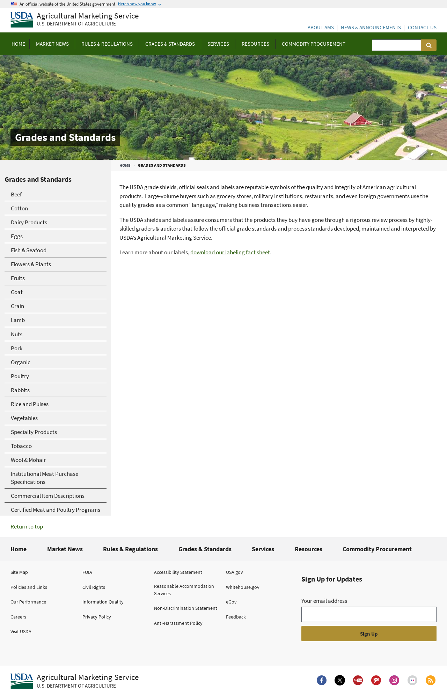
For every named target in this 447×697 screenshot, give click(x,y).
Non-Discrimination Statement (185, 608)
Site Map (19, 572)
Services (263, 549)
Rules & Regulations (130, 549)
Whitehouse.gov (242, 587)
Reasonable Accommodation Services (184, 590)
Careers (18, 617)
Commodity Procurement (377, 549)
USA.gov (234, 572)
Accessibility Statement (178, 572)
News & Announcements (371, 27)
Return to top (26, 526)
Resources (308, 549)
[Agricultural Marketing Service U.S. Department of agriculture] (74, 20)
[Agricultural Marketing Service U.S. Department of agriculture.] (74, 681)
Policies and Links (28, 587)
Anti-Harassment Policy (178, 623)
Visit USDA (20, 631)
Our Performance (28, 602)
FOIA (87, 572)
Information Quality (103, 602)
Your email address (324, 601)
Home (125, 165)
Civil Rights (93, 587)
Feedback (236, 617)
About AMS (321, 27)
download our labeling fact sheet (230, 252)
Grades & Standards (205, 549)
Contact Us (422, 27)
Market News (65, 549)
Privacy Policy (96, 617)
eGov (231, 602)
